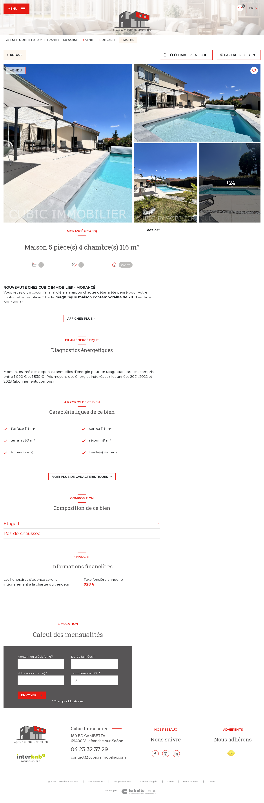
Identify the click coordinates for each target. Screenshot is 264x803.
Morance (109, 40)
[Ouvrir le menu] (16, 9)
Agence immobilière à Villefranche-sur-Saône (42, 40)
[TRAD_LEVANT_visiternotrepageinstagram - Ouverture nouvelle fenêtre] (165, 753)
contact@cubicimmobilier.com (98, 757)
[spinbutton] (94, 680)
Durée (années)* (83, 656)
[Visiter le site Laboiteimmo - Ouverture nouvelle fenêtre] (138, 791)
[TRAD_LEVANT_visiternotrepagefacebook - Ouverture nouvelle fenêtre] (155, 753)
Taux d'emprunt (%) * (85, 673)
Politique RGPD (191, 781)
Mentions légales (149, 781)
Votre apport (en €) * (32, 673)
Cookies (212, 781)
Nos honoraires (96, 781)
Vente (89, 40)
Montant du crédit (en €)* (35, 656)
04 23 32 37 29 (89, 749)
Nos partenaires (122, 781)
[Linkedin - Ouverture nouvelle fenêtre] (176, 753)
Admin (170, 781)
